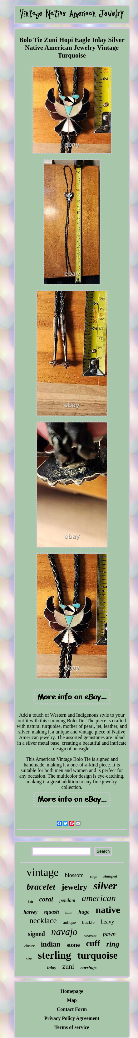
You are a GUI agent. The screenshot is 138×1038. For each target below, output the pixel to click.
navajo (64, 931)
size (29, 959)
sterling (54, 955)
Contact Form (72, 1009)
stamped (110, 876)
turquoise (97, 955)
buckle (88, 922)
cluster (29, 946)
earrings (88, 967)
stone (73, 945)
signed (36, 933)
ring (112, 944)
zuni (68, 966)
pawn (109, 934)
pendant (67, 900)
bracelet (41, 886)
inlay (51, 968)
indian (51, 944)
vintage (43, 872)
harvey (30, 912)
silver (105, 885)
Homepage (72, 991)
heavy (107, 922)
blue (68, 912)
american (98, 898)
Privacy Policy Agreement (72, 1018)
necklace (43, 920)
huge (83, 912)
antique (69, 922)
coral (46, 899)
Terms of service (71, 1027)
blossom (74, 875)
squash (51, 912)
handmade (90, 936)
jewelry (74, 886)
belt (30, 901)
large (93, 877)
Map (72, 1000)
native (108, 910)
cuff (93, 943)
